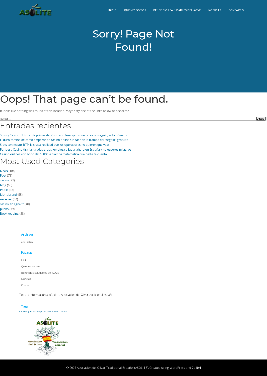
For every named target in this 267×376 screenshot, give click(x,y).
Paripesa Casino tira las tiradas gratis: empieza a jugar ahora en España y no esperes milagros (65, 149)
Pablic (4, 190)
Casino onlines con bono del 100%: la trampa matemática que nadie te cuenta (53, 154)
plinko (4, 209)
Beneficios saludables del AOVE (177, 10)
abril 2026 (27, 242)
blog (3, 185)
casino (4, 180)
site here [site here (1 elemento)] (47, 311)
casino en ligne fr (12, 204)
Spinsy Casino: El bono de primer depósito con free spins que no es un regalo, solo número (63, 135)
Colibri (196, 368)
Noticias (214, 10)
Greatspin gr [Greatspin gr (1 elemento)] (36, 311)
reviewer (6, 199)
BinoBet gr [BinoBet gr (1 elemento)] (24, 311)
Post (3, 175)
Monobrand (8, 195)
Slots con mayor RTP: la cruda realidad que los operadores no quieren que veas (55, 145)
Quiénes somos (135, 10)
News (4, 171)
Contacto (236, 10)
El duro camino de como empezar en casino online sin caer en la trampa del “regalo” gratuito (64, 140)
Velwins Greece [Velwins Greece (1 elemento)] (59, 311)
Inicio (112, 10)
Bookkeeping (9, 213)
